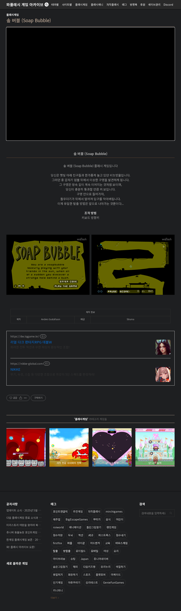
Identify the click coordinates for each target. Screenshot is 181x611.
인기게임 (58, 582)
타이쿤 (81, 543)
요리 (116, 551)
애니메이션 (75, 527)
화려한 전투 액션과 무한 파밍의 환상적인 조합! (40, 347)
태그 (124, 4)
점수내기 (121, 535)
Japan (84, 559)
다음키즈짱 (89, 567)
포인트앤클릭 (60, 511)
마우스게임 (121, 543)
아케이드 (116, 574)
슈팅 (73, 559)
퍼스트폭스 (104, 535)
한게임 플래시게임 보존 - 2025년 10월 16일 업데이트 (24, 539)
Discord (168, 4)
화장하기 (73, 574)
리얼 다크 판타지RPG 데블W (31, 342)
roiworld (58, 527)
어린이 (119, 519)
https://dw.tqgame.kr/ (24, 336)
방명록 (133, 4)
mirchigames (114, 511)
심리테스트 (92, 582)
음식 (108, 519)
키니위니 (58, 590)
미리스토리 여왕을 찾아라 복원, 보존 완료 (24, 525)
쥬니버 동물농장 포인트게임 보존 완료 (24, 532)
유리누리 (105, 567)
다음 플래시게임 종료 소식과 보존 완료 (24, 518)
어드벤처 (95, 543)
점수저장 (58, 535)
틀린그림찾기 (94, 527)
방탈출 (67, 551)
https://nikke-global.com (26, 363)
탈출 (55, 551)
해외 (75, 567)
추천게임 (78, 511)
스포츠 (86, 574)
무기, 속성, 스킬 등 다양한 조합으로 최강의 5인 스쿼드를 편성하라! (52, 374)
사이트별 (67, 4)
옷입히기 (58, 574)
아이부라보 (59, 559)
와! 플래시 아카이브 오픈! (20, 547)
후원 (142, 4)
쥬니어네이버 (101, 559)
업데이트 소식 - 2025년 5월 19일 (24, 510)
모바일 (94, 551)
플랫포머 (101, 574)
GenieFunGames (113, 582)
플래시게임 (81, 4)
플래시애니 (97, 4)
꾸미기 (96, 519)
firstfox (57, 543)
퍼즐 (69, 543)
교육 (107, 543)
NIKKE (15, 369)
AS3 (90, 535)
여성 (106, 551)
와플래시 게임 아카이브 (24, 4)
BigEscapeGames (77, 519)
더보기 (54, 597)
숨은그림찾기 (60, 567)
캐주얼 (56, 519)
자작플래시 (113, 4)
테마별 (55, 4)
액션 (80, 535)
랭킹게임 (111, 527)
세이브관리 (154, 4)
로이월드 (81, 551)
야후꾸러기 (74, 582)
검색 (170, 513)
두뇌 (70, 535)
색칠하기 (121, 567)
